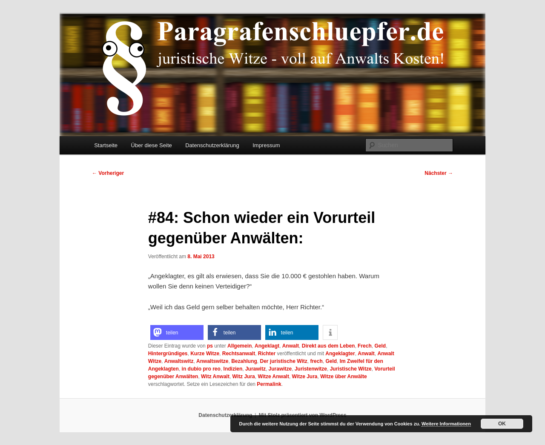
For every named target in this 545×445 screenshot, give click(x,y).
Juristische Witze (351, 369)
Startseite (106, 145)
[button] (177, 332)
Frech (365, 346)
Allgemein (239, 346)
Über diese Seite (151, 145)
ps (210, 346)
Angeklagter (340, 354)
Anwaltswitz (179, 361)
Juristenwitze (311, 369)
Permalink (269, 384)
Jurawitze (280, 369)
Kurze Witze (204, 354)
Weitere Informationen (446, 423)
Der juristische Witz (283, 361)
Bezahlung (244, 361)
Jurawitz (255, 369)
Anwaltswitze (212, 361)
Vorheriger (108, 173)
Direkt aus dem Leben (328, 346)
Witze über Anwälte (343, 376)
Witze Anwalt (273, 376)
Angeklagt (267, 346)
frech (316, 361)
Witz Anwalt (215, 376)
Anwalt (290, 346)
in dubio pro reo (201, 369)
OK (502, 424)
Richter (266, 354)
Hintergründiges (168, 354)
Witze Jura (305, 376)
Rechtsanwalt (238, 354)
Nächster (439, 173)
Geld (380, 346)
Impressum (266, 145)
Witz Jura (243, 376)
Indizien (233, 369)
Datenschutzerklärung (212, 145)
